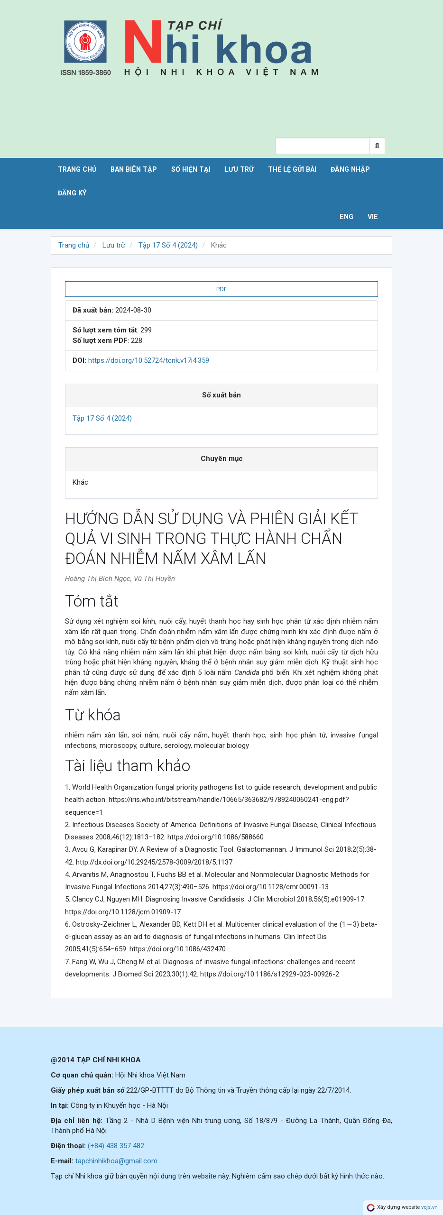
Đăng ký (72, 193)
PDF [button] (221, 289)
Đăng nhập (350, 169)
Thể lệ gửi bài (292, 169)
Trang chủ (77, 169)
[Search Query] (322, 146)
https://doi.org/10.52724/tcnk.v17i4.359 (148, 360)
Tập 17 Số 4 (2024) (168, 245)
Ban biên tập (134, 169)
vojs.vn (429, 1208)
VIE (373, 217)
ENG (346, 217)
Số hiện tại (191, 169)
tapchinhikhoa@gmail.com (116, 1161)
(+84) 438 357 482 (116, 1145)
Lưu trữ (239, 169)
